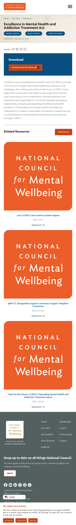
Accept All (8, 520)
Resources (27, 18)
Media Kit (45, 447)
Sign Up (10, 473)
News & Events (48, 441)
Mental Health (12, 33)
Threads (25, 485)
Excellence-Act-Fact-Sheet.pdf (24, 67)
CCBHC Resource (55, 33)
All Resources (63, 132)
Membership (65, 422)
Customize (21, 520)
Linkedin (15, 485)
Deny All (33, 520)
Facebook (5, 485)
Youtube (10, 485)
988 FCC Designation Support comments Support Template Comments (38, 307)
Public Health (33, 33)
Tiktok (29, 485)
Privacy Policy (65, 434)
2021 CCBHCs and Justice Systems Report (38, 218)
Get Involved (47, 434)
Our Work (16, 18)
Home (6, 18)
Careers (62, 428)
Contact (63, 441)
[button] (14, 497)
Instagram (20, 485)
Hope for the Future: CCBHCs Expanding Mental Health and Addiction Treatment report (38, 398)
